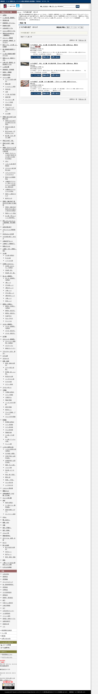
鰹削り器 (7, 477)
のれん (4, 517)
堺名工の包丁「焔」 (8, 140)
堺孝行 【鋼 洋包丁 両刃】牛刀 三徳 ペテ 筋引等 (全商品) (10, 208)
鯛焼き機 (7, 84)
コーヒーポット (7, 387)
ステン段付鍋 (9, 427)
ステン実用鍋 (9, 424)
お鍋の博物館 (6, 605)
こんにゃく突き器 (8, 488)
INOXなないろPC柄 (8, 234)
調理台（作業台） (8, 304)
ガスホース (6, 358)
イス (4, 626)
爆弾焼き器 (8, 105)
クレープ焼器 (9, 102)
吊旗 (4, 525)
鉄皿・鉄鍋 (6, 361)
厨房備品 (5, 587)
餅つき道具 (6, 545)
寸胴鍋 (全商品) (9, 392)
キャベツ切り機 (7, 498)
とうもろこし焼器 (10, 86)
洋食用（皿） (9, 270)
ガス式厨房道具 (7, 592)
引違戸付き (8, 316)
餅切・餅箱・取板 (10, 557)
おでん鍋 (5, 356)
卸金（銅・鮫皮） (10, 474)
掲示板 (3, 636)
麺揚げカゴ (6, 491)
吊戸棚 (4, 336)
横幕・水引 (6, 522)
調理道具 (5, 595)
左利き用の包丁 (7, 227)
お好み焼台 (6, 574)
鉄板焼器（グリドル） (9, 23)
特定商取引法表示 (7, 630)
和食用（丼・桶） (10, 273)
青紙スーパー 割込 (10, 213)
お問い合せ (54, 6)
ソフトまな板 (9, 260)
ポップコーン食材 (10, 514)
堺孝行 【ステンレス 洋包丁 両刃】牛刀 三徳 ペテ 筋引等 (9, 149)
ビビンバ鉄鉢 (9, 384)
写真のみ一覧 (82, 40)
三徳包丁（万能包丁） (9, 243)
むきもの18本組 (7, 567)
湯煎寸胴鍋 (8, 407)
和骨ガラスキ (6, 246)
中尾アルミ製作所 (8, 603)
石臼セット (8, 551)
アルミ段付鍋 (9, 430)
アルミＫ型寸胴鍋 (10, 416)
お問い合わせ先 (6, 638)
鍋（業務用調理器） (8, 584)
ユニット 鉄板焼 (8, 38)
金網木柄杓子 (6, 621)
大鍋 (6, 92)
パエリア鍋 (8, 467)
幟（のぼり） (6, 520)
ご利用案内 (45, 6)
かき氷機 (7, 113)
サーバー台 (8, 321)
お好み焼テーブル (8, 28)
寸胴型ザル (8, 397)
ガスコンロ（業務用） (9, 339)
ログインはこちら (7, 657)
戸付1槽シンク (9, 285)
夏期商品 (5, 576)
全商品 (4, 15)
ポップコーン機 (9, 99)
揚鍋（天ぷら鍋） (10, 465)
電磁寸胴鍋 (8, 400)
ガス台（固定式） (10, 333)
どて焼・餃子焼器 (10, 94)
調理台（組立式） (10, 310)
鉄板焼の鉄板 (6, 75)
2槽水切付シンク (10, 295)
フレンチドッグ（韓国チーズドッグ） (10, 109)
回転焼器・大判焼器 (8, 69)
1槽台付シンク (9, 288)
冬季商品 (5, 589)
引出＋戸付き (9, 318)
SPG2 (6, 161)
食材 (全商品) (9, 502)
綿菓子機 (7, 97)
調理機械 (5, 579)
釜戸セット (8, 554)
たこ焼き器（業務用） (9, 18)
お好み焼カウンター (8, 611)
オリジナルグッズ (8, 582)
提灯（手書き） (7, 527)
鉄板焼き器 (6, 624)
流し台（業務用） (8, 276)
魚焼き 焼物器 (7, 72)
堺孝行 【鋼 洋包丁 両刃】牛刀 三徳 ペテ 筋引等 (9, 203)
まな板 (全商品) (9, 255)
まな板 (4, 253)
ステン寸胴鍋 (9, 395)
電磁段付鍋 (8, 432)
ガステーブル (9, 345)
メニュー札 (6, 533)
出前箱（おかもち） (8, 264)
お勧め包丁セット (8, 241)
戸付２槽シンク (9, 293)
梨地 (4, 560)
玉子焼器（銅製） (10, 453)
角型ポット (8, 409)
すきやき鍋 (8, 381)
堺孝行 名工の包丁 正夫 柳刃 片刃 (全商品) (10, 122)
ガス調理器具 (6, 613)
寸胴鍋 (4, 390)
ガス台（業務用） (8, 324)
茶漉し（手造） (9, 480)
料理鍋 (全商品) (9, 422)
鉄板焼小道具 (6, 25)
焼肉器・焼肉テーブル (9, 618)
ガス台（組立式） (10, 330)
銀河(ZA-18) (8, 198)
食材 (4, 500)
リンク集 (4, 633)
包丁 (4, 608)
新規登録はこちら (7, 654)
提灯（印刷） (6, 530)
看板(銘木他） (7, 535)
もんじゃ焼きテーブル (9, 31)
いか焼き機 (6, 67)
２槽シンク (8, 290)
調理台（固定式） (10, 313)
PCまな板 (8, 258)
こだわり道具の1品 (8, 447)
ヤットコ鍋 (8, 444)
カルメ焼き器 (9, 482)
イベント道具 (6, 77)
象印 (4, 600)
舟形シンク (8, 301)
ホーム (19, 12)
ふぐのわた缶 (9, 485)
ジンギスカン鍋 (9, 379)
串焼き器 (7, 89)
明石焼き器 (6, 20)
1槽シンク (8, 282)
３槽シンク (8, 298)
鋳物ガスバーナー (10, 348)
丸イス (4, 542)
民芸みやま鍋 (9, 376)
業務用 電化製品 (8, 597)
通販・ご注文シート (5, 680)
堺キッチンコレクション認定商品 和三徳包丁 (9, 222)
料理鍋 (4, 420)
